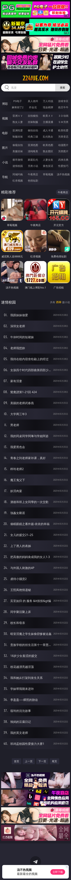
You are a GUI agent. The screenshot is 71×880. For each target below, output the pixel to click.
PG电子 (17, 101)
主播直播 (48, 122)
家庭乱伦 (33, 159)
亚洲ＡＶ (18, 115)
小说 (5, 162)
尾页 (54, 761)
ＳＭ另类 (63, 122)
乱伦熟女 (48, 136)
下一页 (42, 761)
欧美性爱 (63, 130)
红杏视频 (18, 180)
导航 (5, 177)
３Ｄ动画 (63, 115)
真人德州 (33, 101)
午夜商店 (33, 174)
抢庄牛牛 (63, 107)
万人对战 (48, 101)
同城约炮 (18, 174)
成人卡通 (48, 130)
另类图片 (63, 151)
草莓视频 (48, 174)
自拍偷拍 (33, 115)
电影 (5, 133)
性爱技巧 (63, 166)
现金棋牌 (48, 107)
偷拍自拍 (33, 130)
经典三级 (33, 136)
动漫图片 (63, 145)
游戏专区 (63, 101)
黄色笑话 (48, 166)
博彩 (5, 104)
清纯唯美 (33, 151)
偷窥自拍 (18, 145)
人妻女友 (48, 159)
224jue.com (35, 78)
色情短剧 (33, 180)
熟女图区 (48, 151)
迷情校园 (18, 166)
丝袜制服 (33, 122)
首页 (16, 761)
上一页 (29, 761)
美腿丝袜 (18, 151)
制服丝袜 (18, 136)
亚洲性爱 (18, 130)
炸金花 (33, 107)
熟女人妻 (18, 122)
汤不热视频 (63, 174)
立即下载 (58, 872)
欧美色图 (48, 145)
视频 (5, 118)
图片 (5, 148)
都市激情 (18, 159)
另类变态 (63, 136)
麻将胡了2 (18, 107)
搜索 (62, 87)
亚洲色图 (33, 145)
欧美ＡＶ (48, 115)
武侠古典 (63, 159)
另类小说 (33, 166)
